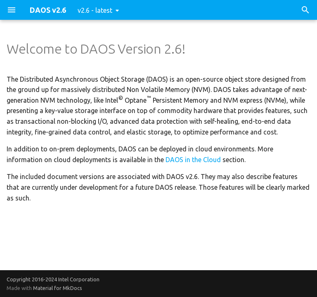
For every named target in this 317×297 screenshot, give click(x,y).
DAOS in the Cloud (193, 159)
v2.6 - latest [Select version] (95, 10)
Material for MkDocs (57, 288)
